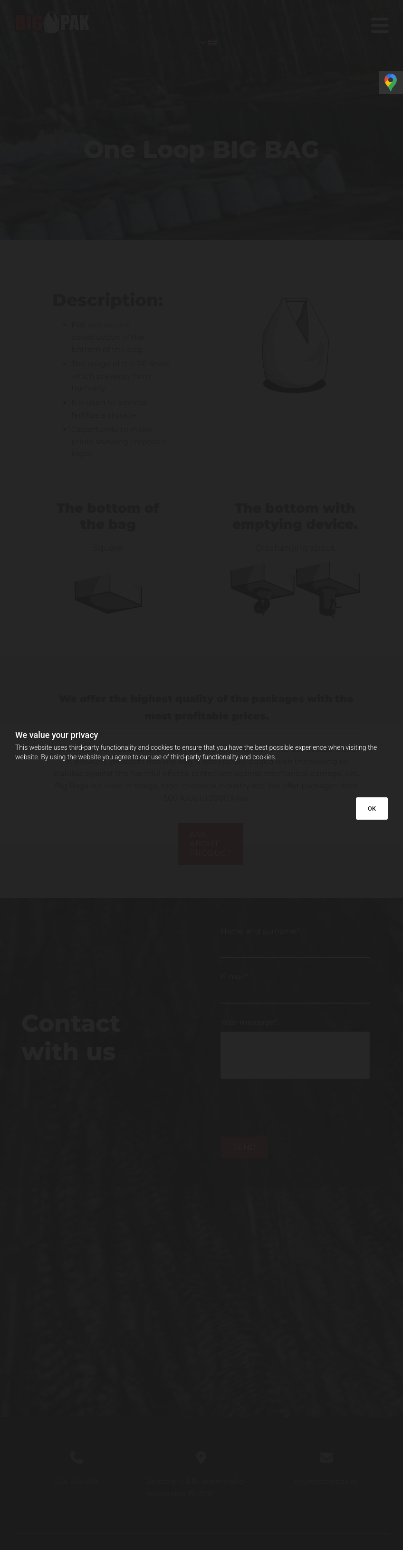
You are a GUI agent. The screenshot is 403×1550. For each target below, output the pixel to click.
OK (372, 808)
